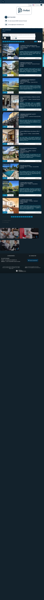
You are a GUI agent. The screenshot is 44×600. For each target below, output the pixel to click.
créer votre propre (6, 35)
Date (39, 41)
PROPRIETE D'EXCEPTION (26, 63)
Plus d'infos (14, 237)
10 (29, 216)
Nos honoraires (13, 267)
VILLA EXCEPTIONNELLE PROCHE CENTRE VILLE (30, 97)
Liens (16, 267)
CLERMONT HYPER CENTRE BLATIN (28, 45)
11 (23, 41)
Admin (19, 267)
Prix (35, 41)
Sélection (38, 5)
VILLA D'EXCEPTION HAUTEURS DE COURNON (28, 149)
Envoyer (14, 38)
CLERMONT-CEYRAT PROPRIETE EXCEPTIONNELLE (27, 80)
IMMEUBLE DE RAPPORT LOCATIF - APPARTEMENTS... (28, 114)
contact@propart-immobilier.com (16, 24)
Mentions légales (8, 267)
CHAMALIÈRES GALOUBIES (26, 182)
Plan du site (4, 267)
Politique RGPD (11, 268)
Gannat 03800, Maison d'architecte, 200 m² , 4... (30, 132)
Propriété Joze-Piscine (25, 165)
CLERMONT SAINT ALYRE (26, 200)
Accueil (4, 31)
